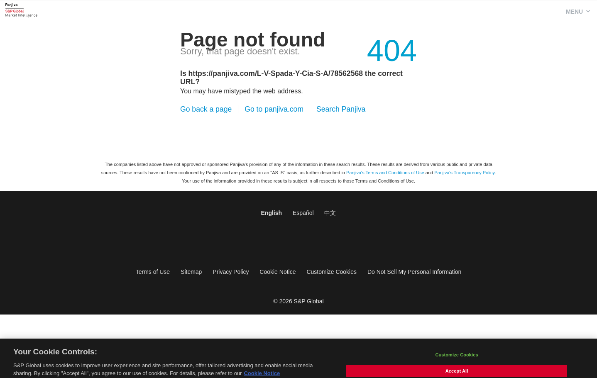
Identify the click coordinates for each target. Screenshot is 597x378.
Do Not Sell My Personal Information (414, 271)
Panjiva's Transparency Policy (464, 172)
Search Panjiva (340, 109)
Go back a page (206, 109)
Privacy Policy (231, 271)
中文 (330, 213)
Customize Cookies (331, 271)
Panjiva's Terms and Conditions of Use (385, 172)
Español (303, 213)
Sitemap (191, 271)
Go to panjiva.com (274, 109)
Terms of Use (153, 271)
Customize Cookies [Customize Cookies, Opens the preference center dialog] (456, 358)
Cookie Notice (277, 271)
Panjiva (21, 10)
